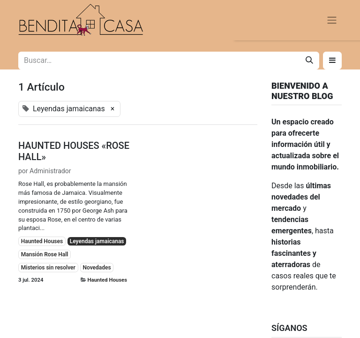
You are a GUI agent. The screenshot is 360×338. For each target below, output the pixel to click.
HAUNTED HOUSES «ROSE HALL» (73, 151)
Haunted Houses (107, 280)
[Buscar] (309, 60)
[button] (332, 60)
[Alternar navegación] (332, 20)
